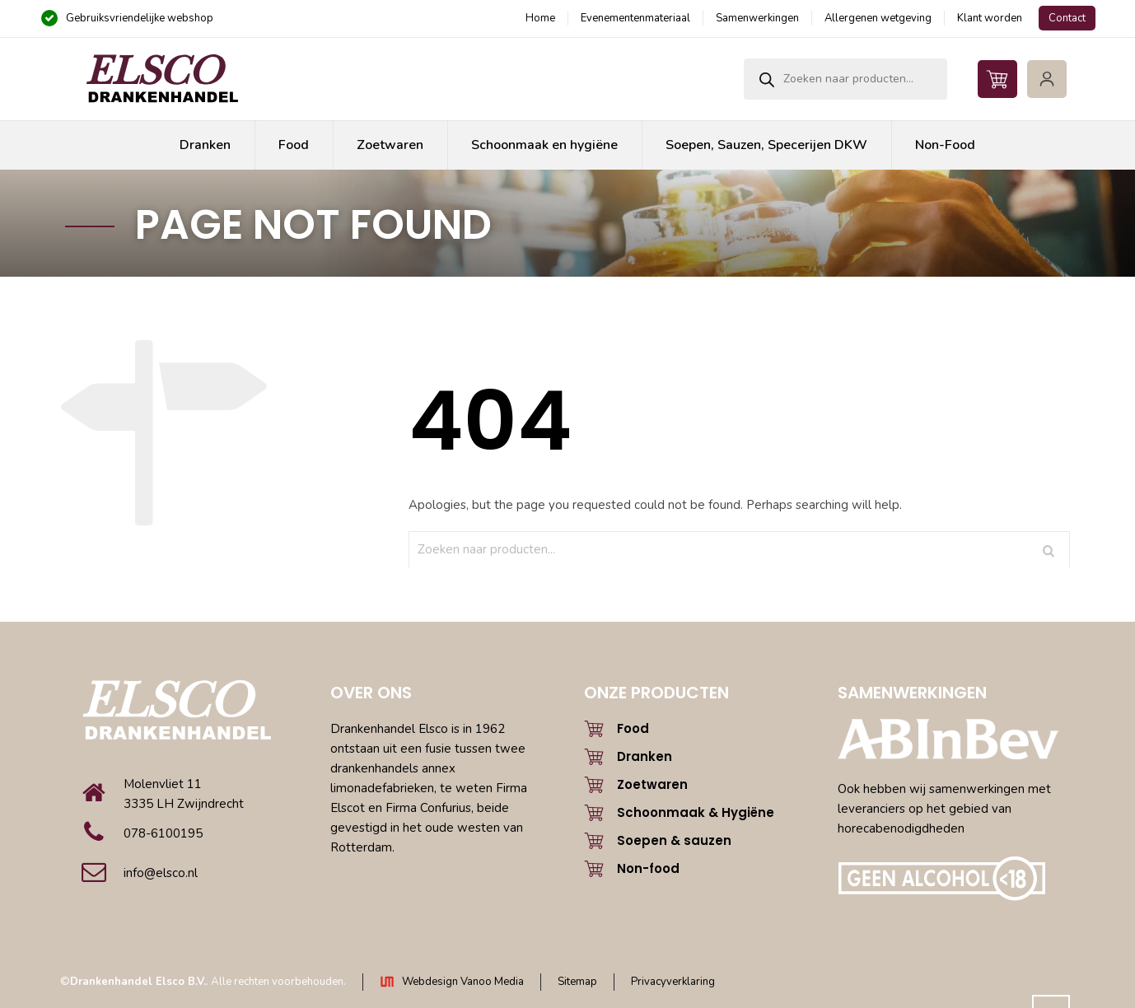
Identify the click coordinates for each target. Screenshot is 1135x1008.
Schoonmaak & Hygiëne (695, 812)
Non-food (648, 868)
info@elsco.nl (161, 873)
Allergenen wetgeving (878, 18)
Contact (1067, 18)
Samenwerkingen (757, 18)
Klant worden (989, 18)
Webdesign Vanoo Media (463, 981)
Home (540, 18)
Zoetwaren (652, 784)
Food (633, 728)
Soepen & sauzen (674, 840)
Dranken (644, 756)
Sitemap (577, 981)
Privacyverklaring (673, 981)
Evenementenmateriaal (635, 18)
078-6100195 (163, 833)
